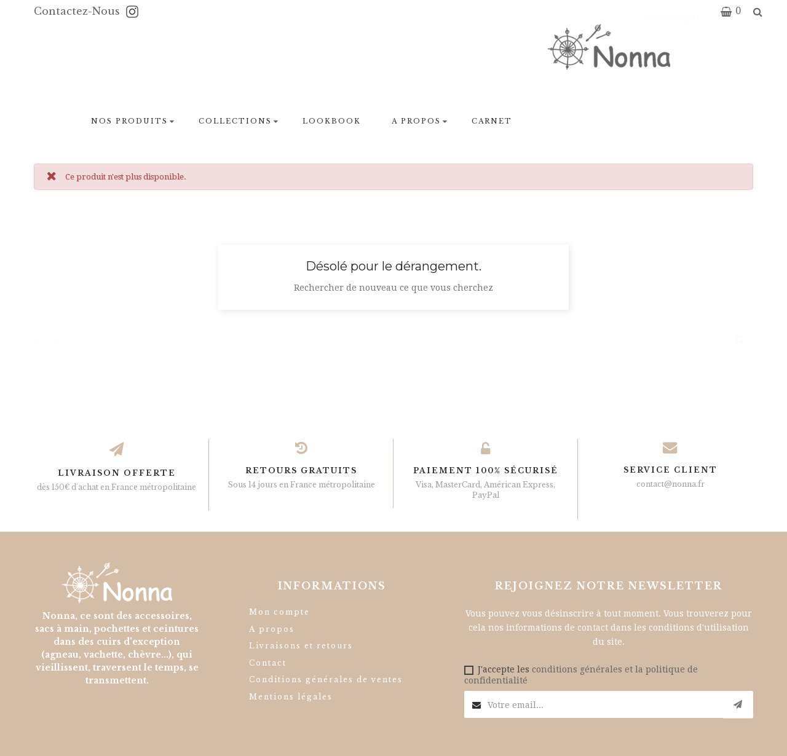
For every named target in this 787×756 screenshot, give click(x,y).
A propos (272, 629)
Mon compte (279, 611)
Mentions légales (291, 696)
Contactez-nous (78, 11)
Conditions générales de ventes (326, 679)
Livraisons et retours (301, 645)
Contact (268, 662)
